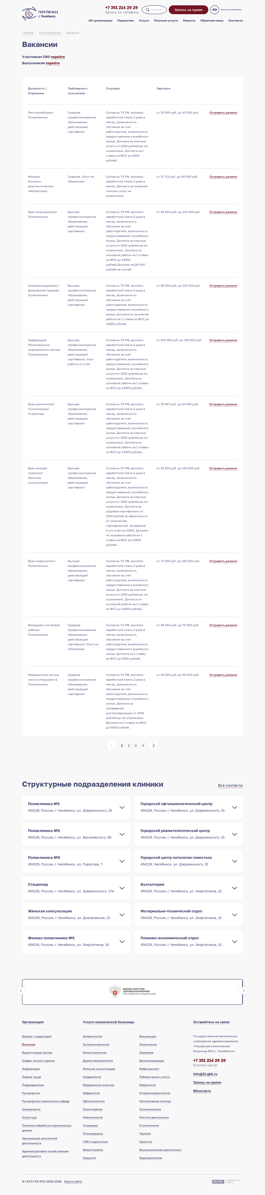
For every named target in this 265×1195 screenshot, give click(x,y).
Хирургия (89, 1164)
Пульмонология (150, 1115)
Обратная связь (212, 23)
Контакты (236, 23)
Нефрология (91, 1099)
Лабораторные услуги (154, 1083)
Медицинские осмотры (98, 1091)
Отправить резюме (223, 117)
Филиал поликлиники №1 (72, 947)
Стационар (72, 892)
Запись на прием (186, 13)
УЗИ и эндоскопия (95, 1148)
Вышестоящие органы (37, 1059)
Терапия (145, 1140)
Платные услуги (166, 23)
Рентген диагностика (154, 1124)
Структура (29, 1124)
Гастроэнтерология (96, 1051)
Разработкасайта (233, 1188)
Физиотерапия (93, 1156)
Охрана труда (31, 1083)
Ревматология (93, 1124)
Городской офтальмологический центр (185, 811)
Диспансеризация (151, 1067)
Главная (28, 36)
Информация (31, 1075)
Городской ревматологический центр (185, 838)
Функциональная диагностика (160, 1156)
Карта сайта (73, 1188)
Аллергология (92, 1043)
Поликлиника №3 (72, 865)
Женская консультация (72, 920)
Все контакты (230, 789)
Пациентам (125, 23)
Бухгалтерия (185, 892)
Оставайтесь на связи (211, 1029)
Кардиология (92, 1083)
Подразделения (33, 1091)
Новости (189, 23)
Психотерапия (93, 1115)
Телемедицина (93, 1140)
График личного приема (38, 1067)
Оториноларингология (154, 1099)
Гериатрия (146, 1059)
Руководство (31, 1099)
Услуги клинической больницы (108, 1029)
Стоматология (149, 1132)
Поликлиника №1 (72, 811)
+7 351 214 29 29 (101, 10)
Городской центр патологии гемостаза (185, 865)
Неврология (147, 1091)
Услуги (144, 23)
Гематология (148, 1051)
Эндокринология (150, 1164)
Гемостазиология (95, 1059)
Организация (33, 1029)
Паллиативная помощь (155, 1107)
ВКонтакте (202, 1097)
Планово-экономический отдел (185, 947)
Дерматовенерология (98, 1067)
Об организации (100, 23)
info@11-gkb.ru (205, 1080)
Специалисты (31, 1115)
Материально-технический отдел (185, 920)
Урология (145, 1148)
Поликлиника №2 (72, 838)
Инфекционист (149, 1075)
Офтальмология (94, 1107)
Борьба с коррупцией (37, 1043)
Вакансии (72, 36)
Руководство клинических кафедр (46, 1107)
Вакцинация (147, 1043)
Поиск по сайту (146, 13)
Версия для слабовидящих (231, 13)
